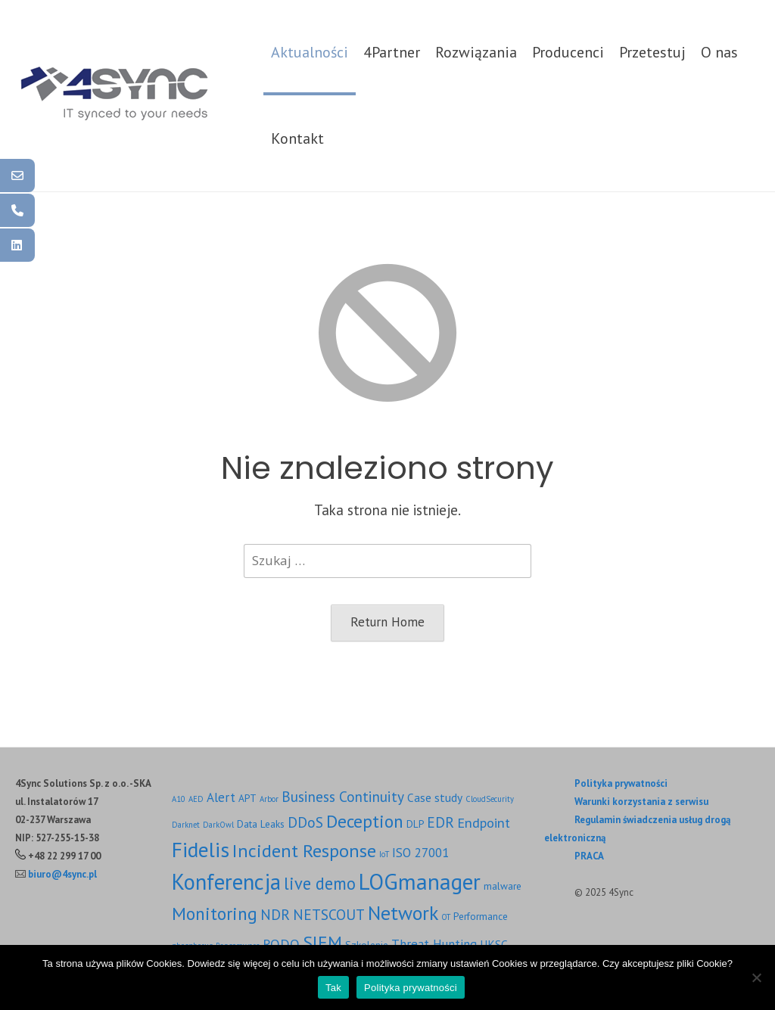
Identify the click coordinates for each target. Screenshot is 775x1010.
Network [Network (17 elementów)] (403, 912)
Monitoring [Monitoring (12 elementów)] (214, 913)
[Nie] (756, 977)
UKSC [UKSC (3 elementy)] (494, 944)
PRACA (589, 856)
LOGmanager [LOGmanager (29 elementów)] (420, 881)
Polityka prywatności (621, 783)
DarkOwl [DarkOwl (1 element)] (218, 824)
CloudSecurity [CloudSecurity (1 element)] (489, 799)
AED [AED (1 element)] (196, 799)
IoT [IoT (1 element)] (384, 854)
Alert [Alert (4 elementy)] (221, 797)
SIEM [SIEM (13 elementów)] (322, 942)
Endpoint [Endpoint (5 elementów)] (483, 822)
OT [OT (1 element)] (445, 917)
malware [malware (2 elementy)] (502, 886)
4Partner (391, 52)
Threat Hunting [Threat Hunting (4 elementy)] (434, 944)
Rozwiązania (476, 52)
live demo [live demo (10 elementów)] (320, 883)
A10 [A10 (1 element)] (178, 799)
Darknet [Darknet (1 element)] (186, 824)
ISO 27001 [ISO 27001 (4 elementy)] (420, 852)
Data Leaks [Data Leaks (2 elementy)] (261, 824)
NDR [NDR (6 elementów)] (275, 914)
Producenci (568, 52)
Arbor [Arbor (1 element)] (269, 799)
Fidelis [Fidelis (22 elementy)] (200, 849)
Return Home (387, 622)
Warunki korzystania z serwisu (641, 801)
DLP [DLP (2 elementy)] (415, 824)
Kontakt (297, 138)
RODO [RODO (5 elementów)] (281, 943)
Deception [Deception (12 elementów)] (364, 821)
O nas (719, 52)
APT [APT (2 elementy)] (247, 798)
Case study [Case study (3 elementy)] (434, 797)
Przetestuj (652, 52)
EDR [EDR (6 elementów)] (440, 822)
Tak (333, 987)
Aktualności (309, 52)
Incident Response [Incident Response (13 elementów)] (304, 850)
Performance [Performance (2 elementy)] (480, 916)
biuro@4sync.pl (62, 874)
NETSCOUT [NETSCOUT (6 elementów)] (329, 914)
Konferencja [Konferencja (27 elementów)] (226, 882)
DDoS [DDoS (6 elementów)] (305, 822)
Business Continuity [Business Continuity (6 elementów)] (343, 796)
